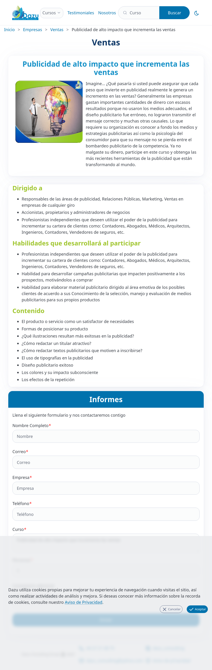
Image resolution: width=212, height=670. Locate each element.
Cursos (49, 12)
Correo (106, 459)
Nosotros (107, 12)
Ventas (57, 29)
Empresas (32, 29)
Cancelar (171, 609)
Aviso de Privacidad (83, 602)
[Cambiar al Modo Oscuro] (196, 12)
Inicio (9, 29)
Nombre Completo (106, 433)
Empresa (106, 485)
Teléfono (106, 511)
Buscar (174, 12)
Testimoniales (80, 12)
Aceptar (197, 609)
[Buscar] (139, 12)
